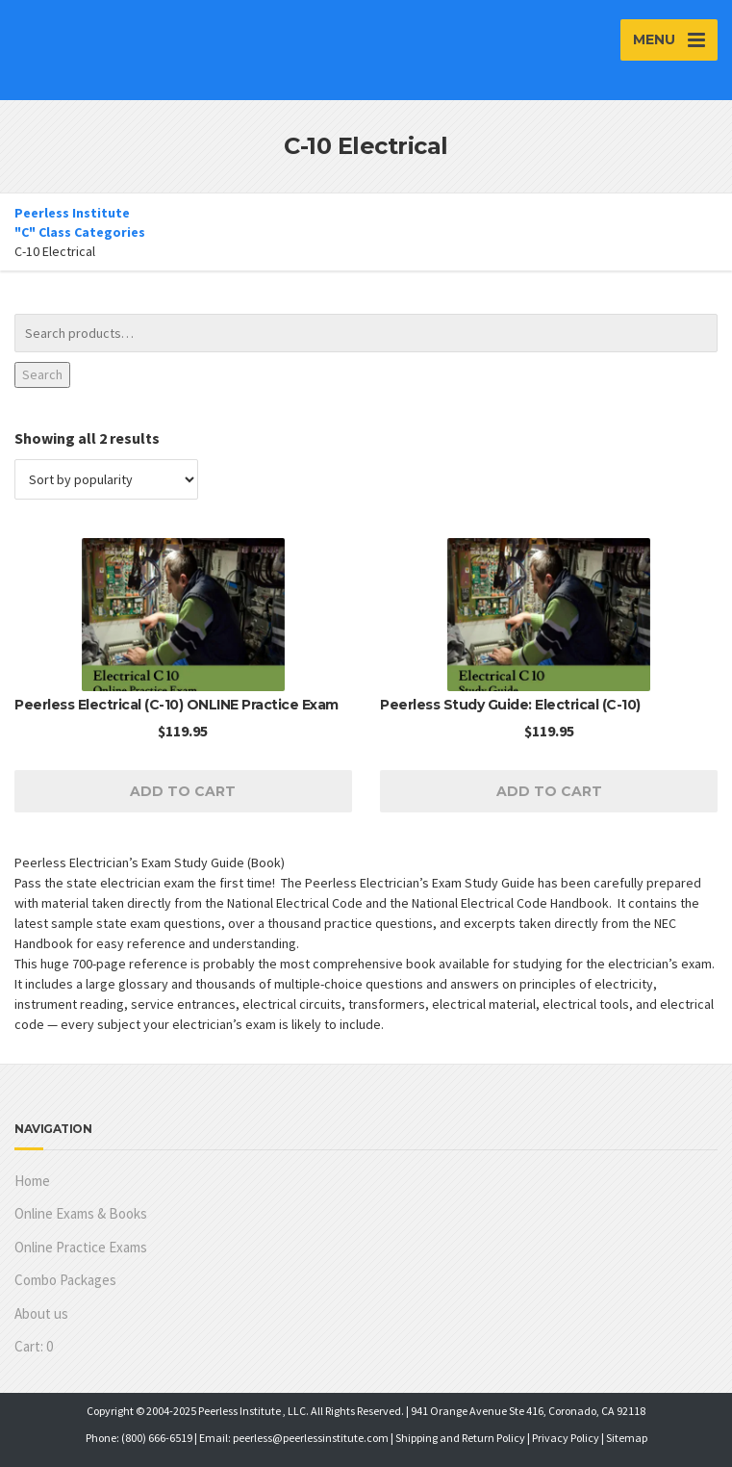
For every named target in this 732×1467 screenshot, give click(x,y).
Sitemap (626, 1437)
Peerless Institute (72, 212)
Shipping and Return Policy (460, 1437)
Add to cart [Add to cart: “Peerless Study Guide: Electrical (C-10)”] (549, 791)
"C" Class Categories (79, 232)
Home (32, 1180)
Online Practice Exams (80, 1247)
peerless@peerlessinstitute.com (311, 1437)
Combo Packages (65, 1280)
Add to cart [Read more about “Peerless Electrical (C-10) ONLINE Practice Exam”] (183, 791)
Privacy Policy (565, 1437)
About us (41, 1313)
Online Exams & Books (80, 1213)
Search (42, 374)
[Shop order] (106, 479)
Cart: (33, 1346)
